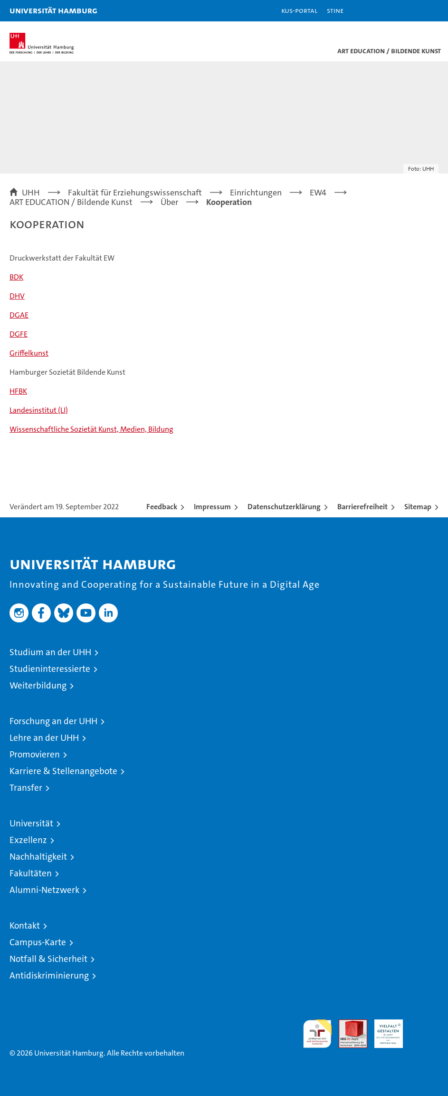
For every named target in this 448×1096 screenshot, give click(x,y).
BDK (16, 277)
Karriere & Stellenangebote (63, 771)
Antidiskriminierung (49, 975)
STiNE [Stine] (335, 10)
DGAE (19, 315)
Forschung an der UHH (53, 721)
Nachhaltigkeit (38, 857)
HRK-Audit (383, 1029)
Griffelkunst (29, 353)
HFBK (18, 391)
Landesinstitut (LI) (39, 410)
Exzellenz (28, 840)
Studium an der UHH (50, 652)
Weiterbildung (38, 685)
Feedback (161, 507)
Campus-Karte (38, 942)
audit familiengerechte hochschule (317, 1033)
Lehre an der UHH (44, 738)
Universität (31, 823)
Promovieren (35, 754)
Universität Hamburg (53, 10)
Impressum (212, 507)
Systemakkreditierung (424, 1024)
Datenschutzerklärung (284, 507)
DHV (17, 296)
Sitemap (417, 507)
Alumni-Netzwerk (44, 890)
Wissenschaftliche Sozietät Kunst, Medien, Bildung (91, 429)
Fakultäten (31, 873)
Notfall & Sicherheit (48, 959)
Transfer (26, 788)
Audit (348, 1024)
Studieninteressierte (50, 669)
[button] (411, 10)
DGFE (19, 334)
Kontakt (25, 925)
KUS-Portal (299, 10)
